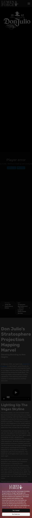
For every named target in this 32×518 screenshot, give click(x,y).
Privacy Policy (6, 507)
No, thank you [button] (16, 514)
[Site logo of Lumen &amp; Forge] (16, 487)
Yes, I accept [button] (16, 510)
